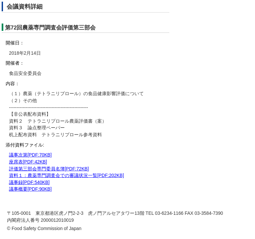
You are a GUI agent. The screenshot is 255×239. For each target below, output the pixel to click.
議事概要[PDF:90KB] (30, 189)
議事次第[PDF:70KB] (30, 154)
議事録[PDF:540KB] (29, 182)
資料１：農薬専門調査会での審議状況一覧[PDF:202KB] (66, 175)
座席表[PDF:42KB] (28, 161)
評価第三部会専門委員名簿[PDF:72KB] (49, 168)
